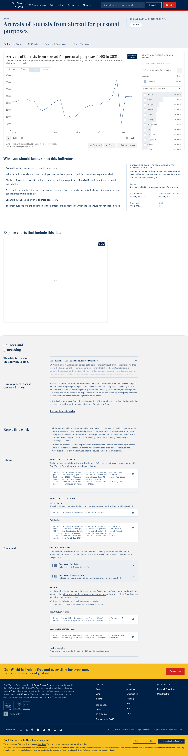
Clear (179, 76)
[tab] (12, 70)
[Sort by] (159, 70)
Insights (61, 5)
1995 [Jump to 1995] (15, 138)
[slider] (21, 138)
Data (52, 5)
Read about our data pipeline (63, 411)
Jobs (128, 714)
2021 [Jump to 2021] (133, 138)
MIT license (24, 699)
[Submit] (141, 5)
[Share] (109, 145)
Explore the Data (12, 44)
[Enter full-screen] (127, 145)
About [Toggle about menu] (87, 5)
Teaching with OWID (105, 724)
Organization (132, 699)
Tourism (135, 25)
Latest (98, 714)
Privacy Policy (82, 750)
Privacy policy (114, 735)
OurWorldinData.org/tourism (17, 147)
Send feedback (175, 735)
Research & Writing (166, 694)
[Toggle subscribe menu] (154, 5)
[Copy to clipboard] (130, 473)
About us (130, 694)
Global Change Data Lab (44, 690)
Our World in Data (18, 5)
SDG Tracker (101, 719)
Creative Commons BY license (74, 448)
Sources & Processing (56, 44)
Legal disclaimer (144, 735)
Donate (169, 5)
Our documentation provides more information (84, 598)
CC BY (31, 147)
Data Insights (163, 699)
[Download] (95, 145)
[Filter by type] (162, 88)
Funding (130, 704)
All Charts (33, 44)
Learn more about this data (46, 144)
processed (153, 187)
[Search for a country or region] (162, 63)
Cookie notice (128, 735)
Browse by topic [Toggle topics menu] (37, 5)
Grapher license (160, 735)
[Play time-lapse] (8, 138)
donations (42, 744)
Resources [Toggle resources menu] (73, 5)
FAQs (48, 702)
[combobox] (123, 5)
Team (128, 709)
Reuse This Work (82, 44)
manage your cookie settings (102, 750)
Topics (98, 694)
